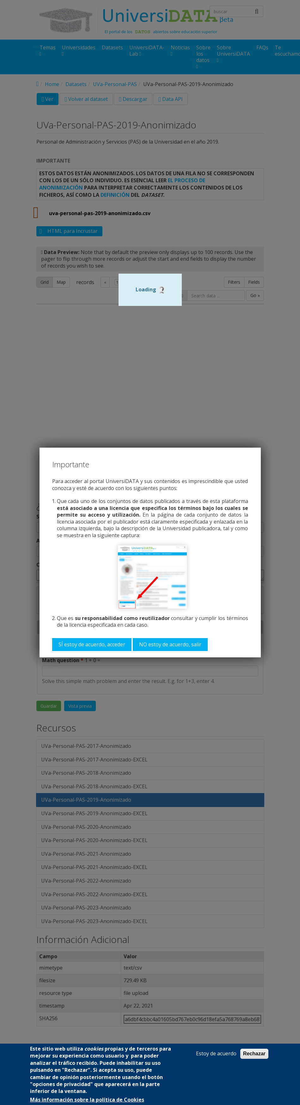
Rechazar (254, 1053)
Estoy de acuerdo (216, 1053)
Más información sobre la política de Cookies (87, 1099)
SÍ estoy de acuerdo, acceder (91, 644)
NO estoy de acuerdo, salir (170, 644)
